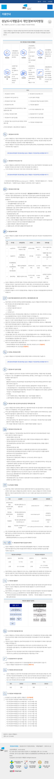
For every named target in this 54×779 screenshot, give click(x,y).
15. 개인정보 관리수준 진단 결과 (36, 117)
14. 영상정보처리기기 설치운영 (35, 114)
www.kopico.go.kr (35, 514)
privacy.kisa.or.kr (35, 505)
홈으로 (39, 1)
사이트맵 (50, 1)
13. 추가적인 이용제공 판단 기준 (36, 109)
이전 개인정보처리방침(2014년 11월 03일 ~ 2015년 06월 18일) (21, 723)
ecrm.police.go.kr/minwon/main (35, 526)
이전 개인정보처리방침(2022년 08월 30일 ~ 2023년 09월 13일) (21, 701)
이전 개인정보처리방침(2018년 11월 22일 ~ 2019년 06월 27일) (21, 711)
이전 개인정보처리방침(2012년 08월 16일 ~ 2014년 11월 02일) (21, 725)
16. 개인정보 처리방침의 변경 (35, 122)
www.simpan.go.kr (21, 537)
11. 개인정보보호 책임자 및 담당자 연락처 (38, 101)
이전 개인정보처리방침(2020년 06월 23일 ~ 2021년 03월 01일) (21, 707)
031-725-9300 (10, 736)
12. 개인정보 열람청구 (33, 104)
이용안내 (6, 14)
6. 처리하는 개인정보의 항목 (10, 114)
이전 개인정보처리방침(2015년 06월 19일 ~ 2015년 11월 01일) (21, 721)
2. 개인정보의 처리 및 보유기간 (11, 97)
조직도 (44, 1)
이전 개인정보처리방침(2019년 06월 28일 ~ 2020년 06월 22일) (21, 709)
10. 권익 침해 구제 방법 (33, 97)
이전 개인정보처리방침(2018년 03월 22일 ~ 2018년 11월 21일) (21, 713)
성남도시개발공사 (12, 734)
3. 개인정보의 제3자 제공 (9, 101)
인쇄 (50, 22)
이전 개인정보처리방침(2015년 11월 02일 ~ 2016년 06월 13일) (21, 719)
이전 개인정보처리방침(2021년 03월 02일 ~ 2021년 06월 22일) (21, 705)
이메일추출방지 (39, 746)
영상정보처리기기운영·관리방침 (27, 746)
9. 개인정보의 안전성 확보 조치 (35, 94)
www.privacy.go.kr (23, 181)
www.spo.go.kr (35, 521)
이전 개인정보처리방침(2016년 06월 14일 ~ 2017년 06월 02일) (21, 717)
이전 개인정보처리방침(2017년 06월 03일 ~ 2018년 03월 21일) (21, 715)
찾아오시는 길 (47, 746)
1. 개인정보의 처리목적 (9, 94)
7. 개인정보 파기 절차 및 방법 (10, 117)
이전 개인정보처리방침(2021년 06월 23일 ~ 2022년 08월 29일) (21, 703)
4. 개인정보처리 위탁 (9, 104)
